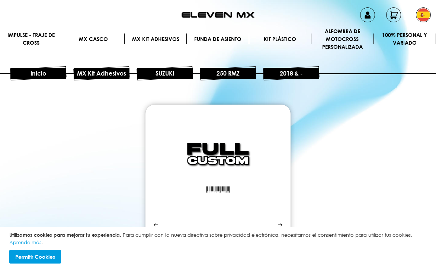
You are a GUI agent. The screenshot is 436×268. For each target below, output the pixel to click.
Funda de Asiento (217, 39)
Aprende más (25, 242)
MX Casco (93, 39)
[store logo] (218, 15)
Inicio (38, 73)
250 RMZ (228, 73)
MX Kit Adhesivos (155, 39)
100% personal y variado (404, 39)
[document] (219, 248)
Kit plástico (280, 39)
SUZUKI (165, 73)
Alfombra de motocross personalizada (342, 39)
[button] (423, 14)
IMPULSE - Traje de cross (31, 39)
